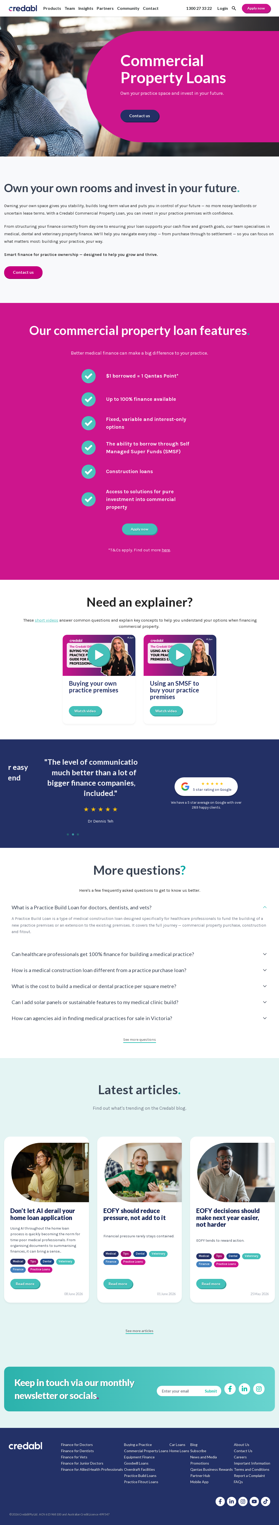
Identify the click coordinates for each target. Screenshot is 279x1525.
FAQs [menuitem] (238, 1481)
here (166, 550)
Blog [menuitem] (194, 1444)
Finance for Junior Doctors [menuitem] (82, 1463)
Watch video (85, 710)
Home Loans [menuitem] (179, 1450)
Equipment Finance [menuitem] (139, 1456)
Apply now (256, 8)
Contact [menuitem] (151, 8)
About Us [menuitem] (241, 1444)
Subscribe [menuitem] (198, 1450)
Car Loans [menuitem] (177, 1444)
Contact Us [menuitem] (243, 1450)
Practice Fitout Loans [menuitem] (141, 1481)
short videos (46, 619)
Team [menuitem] (69, 8)
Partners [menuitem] (105, 8)
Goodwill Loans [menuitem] (136, 1463)
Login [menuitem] (222, 8)
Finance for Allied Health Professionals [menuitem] (92, 1469)
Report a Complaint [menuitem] (249, 1475)
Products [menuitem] (52, 8)
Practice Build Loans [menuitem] (140, 1475)
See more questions (139, 1039)
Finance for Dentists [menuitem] (77, 1450)
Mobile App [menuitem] (199, 1481)
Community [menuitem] (128, 8)
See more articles (139, 1330)
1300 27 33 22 (199, 8)
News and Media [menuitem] (203, 1456)
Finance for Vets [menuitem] (74, 1456)
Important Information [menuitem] (252, 1463)
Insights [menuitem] (85, 8)
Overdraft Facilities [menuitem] (139, 1469)
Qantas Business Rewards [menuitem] (211, 1469)
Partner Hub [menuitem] (200, 1475)
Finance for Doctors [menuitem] (77, 1444)
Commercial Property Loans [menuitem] (146, 1450)
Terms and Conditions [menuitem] (251, 1469)
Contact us (139, 115)
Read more (25, 1283)
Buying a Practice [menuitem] (138, 1444)
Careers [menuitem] (240, 1456)
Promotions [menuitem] (199, 1463)
